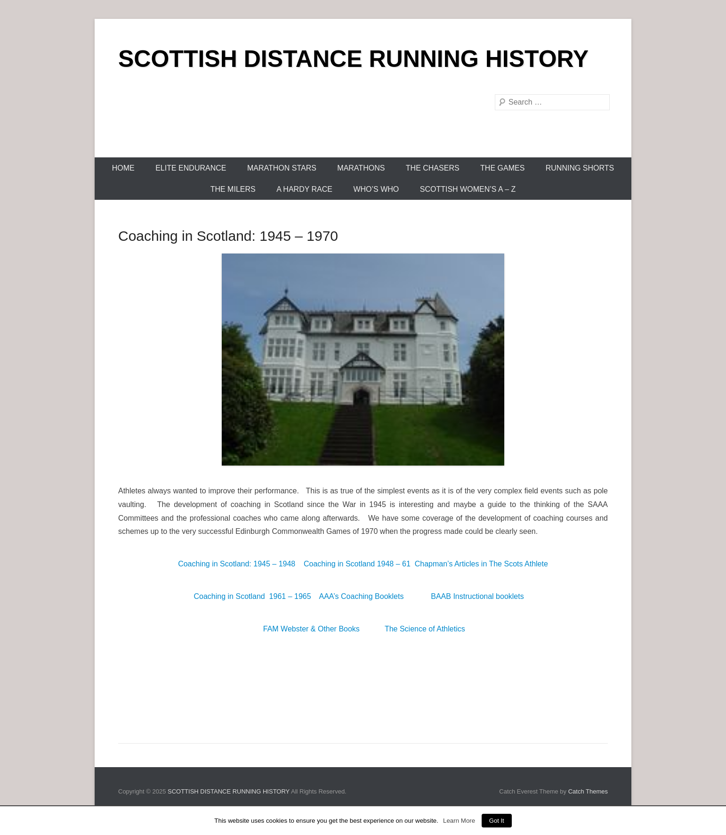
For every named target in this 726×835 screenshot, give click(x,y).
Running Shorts (580, 168)
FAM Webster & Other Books (311, 629)
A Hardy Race (304, 189)
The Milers (233, 189)
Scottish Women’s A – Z (468, 189)
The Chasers (433, 168)
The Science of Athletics (425, 629)
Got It (496, 820)
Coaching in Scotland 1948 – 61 (357, 564)
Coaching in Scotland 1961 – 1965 (252, 596)
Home (123, 168)
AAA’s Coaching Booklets (361, 596)
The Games (502, 168)
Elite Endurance (190, 168)
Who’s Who (376, 189)
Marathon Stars (281, 168)
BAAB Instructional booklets (477, 596)
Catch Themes (588, 791)
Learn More (459, 820)
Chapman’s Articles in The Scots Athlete (481, 564)
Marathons (361, 168)
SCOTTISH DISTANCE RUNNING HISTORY (353, 59)
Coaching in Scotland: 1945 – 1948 (236, 564)
